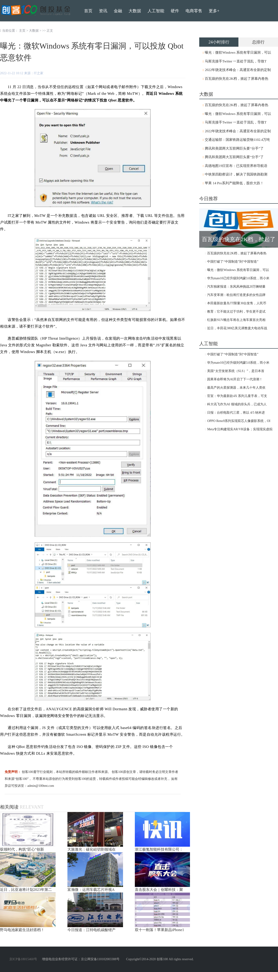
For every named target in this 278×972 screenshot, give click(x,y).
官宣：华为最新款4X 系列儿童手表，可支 (237, 396)
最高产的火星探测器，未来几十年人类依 (236, 387)
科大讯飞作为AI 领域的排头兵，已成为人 (236, 404)
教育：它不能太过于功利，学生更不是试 (236, 311)
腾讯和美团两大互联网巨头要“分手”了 (234, 148)
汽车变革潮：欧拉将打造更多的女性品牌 (236, 295)
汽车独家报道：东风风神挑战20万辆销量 (236, 286)
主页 (22, 30)
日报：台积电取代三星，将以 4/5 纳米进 (236, 412)
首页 (88, 11)
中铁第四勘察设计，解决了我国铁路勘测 (236, 174)
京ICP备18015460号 (23, 959)
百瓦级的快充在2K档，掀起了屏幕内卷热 (236, 78)
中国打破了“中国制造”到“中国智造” (232, 261)
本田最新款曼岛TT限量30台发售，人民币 (236, 303)
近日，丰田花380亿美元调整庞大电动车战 (237, 328)
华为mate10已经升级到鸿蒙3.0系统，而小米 (238, 278)
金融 (118, 11)
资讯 (103, 11)
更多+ (214, 11)
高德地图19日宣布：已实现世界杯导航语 (236, 166)
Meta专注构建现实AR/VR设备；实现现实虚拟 (239, 429)
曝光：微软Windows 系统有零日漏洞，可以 (238, 52)
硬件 (175, 11)
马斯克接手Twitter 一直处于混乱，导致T (235, 61)
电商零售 (194, 11)
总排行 (258, 42)
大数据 (34, 30)
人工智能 (156, 11)
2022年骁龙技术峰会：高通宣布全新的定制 (238, 70)
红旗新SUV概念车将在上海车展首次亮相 (236, 320)
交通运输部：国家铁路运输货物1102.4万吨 (237, 139)
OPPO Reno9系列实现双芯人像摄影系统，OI (238, 421)
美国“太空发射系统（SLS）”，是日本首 (235, 371)
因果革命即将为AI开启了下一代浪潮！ (234, 379)
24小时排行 (218, 42)
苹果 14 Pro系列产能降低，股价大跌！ (234, 183)
